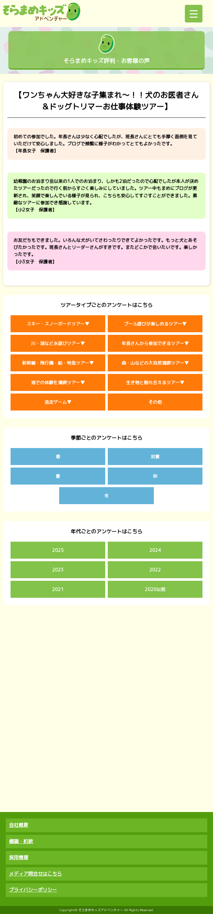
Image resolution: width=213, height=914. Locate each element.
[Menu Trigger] (193, 13)
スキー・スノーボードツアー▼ (58, 324)
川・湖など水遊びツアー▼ (58, 343)
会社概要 (18, 825)
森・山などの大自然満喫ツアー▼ (155, 363)
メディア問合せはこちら (35, 873)
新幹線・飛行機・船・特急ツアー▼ (58, 363)
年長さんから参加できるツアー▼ (155, 343)
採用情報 (18, 857)
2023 (58, 570)
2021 (58, 589)
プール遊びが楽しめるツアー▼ (155, 324)
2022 (155, 570)
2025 (58, 550)
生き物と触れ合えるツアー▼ (155, 382)
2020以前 (155, 589)
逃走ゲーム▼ (57, 402)
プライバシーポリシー (33, 889)
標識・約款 (21, 841)
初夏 (155, 456)
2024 (155, 550)
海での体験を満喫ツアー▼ (58, 382)
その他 (155, 402)
